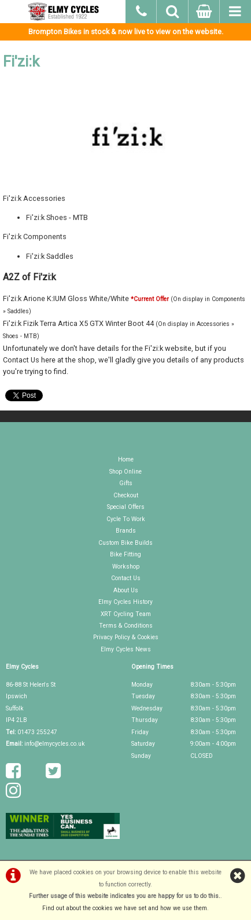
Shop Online (125, 471)
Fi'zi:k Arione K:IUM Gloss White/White (66, 298)
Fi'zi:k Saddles (49, 256)
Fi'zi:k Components (35, 236)
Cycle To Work (125, 519)
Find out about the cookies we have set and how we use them (124, 908)
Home (126, 459)
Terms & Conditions (126, 625)
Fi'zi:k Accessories (34, 198)
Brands (126, 530)
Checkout (125, 495)
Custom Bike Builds (125, 543)
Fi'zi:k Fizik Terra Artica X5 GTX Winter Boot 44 (78, 323)
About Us (125, 590)
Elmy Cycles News (126, 649)
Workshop (125, 566)
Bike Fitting (125, 554)
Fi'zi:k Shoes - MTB (57, 217)
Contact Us (21, 359)
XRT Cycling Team (126, 614)
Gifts (125, 483)
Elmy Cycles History (125, 602)
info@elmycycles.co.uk (54, 743)
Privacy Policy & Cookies (125, 637)
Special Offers (126, 507)
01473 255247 (37, 732)
